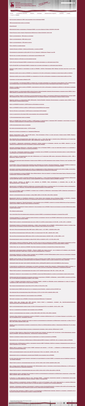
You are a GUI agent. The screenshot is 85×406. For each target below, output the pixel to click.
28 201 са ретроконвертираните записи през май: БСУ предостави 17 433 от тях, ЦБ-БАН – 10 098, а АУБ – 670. (34, 351)
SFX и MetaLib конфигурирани (16, 211)
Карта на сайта (60, 403)
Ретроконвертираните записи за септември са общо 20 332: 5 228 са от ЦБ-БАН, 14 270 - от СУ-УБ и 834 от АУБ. (34, 239)
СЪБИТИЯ (61, 13)
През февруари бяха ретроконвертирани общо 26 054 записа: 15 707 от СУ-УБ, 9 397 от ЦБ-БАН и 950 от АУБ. (34, 292)
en (74, 2)
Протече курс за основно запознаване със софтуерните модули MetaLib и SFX (27, 55)
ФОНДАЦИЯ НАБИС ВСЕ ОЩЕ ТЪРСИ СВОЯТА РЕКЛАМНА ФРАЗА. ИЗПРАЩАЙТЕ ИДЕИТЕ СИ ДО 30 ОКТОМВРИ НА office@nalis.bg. (39, 263)
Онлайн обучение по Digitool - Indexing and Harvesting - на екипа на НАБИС (26, 49)
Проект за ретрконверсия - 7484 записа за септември (21, 35)
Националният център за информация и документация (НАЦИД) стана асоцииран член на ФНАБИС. (32, 355)
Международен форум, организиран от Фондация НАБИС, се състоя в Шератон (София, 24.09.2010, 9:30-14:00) (34, 29)
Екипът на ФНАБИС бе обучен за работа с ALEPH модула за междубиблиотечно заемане (29, 107)
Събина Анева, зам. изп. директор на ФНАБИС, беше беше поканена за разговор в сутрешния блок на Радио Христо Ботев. (37, 246)
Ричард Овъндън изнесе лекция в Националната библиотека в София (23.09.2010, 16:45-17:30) (31, 32)
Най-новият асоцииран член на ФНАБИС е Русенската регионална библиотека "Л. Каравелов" (31, 298)
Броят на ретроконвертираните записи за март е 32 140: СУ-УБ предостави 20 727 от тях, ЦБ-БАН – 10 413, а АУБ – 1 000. (36, 306)
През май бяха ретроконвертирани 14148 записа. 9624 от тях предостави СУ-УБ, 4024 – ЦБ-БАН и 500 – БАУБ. (34, 232)
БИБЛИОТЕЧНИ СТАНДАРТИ (50, 13)
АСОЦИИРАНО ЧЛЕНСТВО (21, 13)
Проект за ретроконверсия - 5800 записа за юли (20, 39)
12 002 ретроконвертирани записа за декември (20, 124)
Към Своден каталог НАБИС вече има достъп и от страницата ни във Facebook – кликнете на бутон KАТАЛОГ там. (35, 289)
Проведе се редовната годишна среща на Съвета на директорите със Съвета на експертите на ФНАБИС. (33, 336)
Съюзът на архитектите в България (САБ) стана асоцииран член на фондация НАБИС (29, 114)
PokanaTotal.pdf (13, 26)
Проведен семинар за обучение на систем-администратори (23, 58)
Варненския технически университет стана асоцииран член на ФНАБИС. (26, 295)
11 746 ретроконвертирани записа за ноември (20, 117)
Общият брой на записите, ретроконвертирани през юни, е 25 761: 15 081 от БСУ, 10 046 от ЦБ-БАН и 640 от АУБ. (35, 362)
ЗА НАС (11, 13)
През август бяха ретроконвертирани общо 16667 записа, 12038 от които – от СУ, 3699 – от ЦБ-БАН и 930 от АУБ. (35, 229)
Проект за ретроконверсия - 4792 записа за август (21, 42)
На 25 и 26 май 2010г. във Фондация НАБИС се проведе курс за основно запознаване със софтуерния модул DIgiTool (36, 65)
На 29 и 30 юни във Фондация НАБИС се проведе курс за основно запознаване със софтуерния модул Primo (34, 62)
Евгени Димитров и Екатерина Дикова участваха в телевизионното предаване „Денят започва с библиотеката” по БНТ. (36, 329)
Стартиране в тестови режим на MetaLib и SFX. (20, 79)
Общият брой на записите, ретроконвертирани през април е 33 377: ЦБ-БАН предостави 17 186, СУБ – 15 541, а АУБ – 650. (37, 270)
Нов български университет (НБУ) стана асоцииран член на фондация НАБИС (27, 19)
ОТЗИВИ (68, 13)
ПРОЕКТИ (32, 13)
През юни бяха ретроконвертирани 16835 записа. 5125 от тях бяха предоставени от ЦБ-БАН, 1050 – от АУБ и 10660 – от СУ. (37, 236)
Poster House (20, 401)
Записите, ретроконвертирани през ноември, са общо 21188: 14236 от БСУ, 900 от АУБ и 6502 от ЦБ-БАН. (33, 312)
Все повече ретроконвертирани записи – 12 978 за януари (22, 128)
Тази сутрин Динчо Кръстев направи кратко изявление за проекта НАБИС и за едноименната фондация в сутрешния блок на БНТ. (39, 214)
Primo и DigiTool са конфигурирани (17, 45)
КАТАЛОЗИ (39, 13)
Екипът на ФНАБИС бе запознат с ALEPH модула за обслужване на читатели (27, 104)
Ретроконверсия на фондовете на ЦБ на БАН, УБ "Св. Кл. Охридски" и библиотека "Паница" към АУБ (32, 52)
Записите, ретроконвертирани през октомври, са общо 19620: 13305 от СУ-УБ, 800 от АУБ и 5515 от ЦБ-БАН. (34, 194)
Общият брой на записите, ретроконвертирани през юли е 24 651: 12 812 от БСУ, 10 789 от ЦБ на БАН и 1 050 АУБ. (35, 370)
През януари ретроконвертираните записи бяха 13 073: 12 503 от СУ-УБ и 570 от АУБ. (28, 285)
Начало (12, 15)
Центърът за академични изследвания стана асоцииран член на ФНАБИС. (26, 309)
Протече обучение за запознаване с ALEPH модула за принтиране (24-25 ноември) (28, 110)
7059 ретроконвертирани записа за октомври (20, 22)
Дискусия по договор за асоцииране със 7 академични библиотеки (25, 131)
